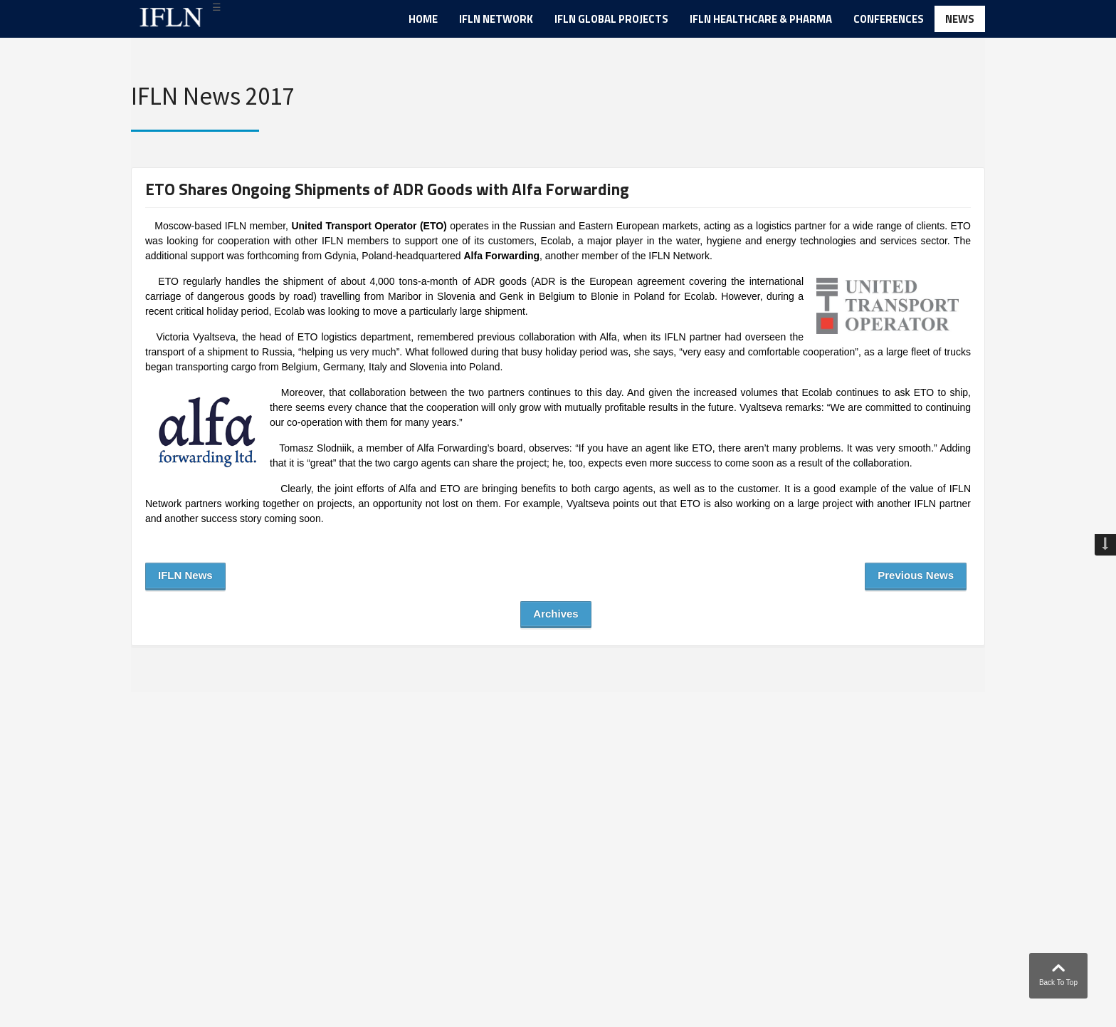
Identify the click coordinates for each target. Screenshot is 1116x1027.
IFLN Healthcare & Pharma (761, 19)
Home (423, 19)
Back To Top (1058, 971)
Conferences (888, 19)
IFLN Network (496, 19)
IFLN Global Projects (611, 19)
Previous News (916, 575)
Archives (555, 614)
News (959, 19)
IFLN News (185, 575)
